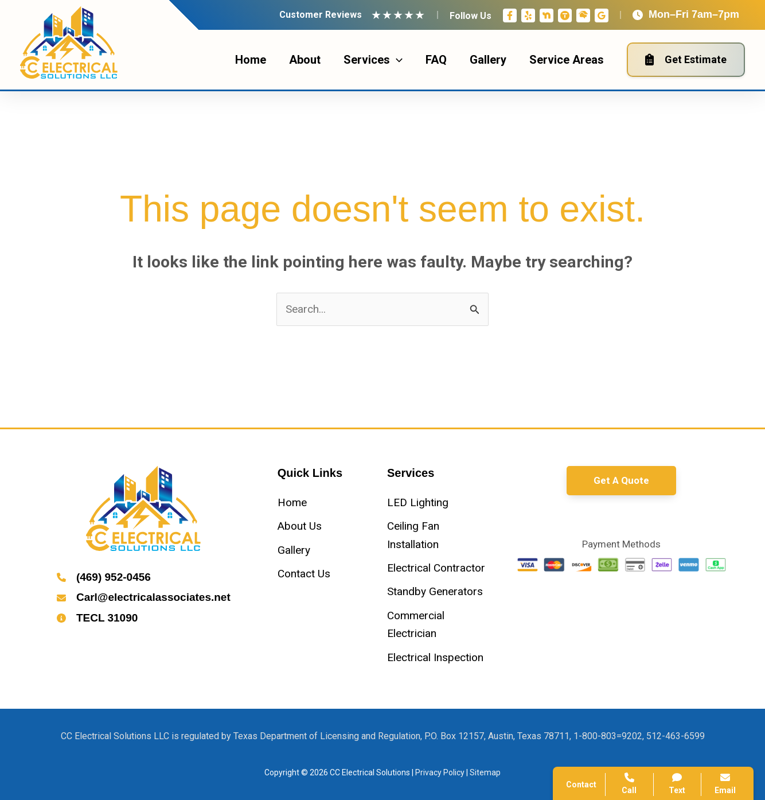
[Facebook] (510, 15)
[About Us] (300, 526)
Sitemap (485, 772)
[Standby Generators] (435, 591)
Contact (581, 784)
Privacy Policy (440, 772)
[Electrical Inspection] (435, 657)
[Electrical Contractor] (436, 568)
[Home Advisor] (583, 15)
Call (629, 783)
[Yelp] (528, 15)
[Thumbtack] (565, 15)
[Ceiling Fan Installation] (437, 535)
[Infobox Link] (144, 578)
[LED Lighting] (417, 502)
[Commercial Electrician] (437, 625)
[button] (621, 480)
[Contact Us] (304, 573)
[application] (396, 60)
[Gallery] (294, 550)
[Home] (292, 502)
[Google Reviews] (601, 15)
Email (725, 783)
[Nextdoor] (546, 15)
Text (677, 783)
